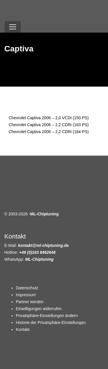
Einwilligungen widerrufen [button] (39, 308)
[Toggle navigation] (13, 27)
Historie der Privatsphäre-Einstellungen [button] (51, 322)
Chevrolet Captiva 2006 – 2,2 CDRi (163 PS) (49, 124)
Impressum (26, 294)
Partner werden (29, 301)
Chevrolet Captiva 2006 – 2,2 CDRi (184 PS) (49, 131)
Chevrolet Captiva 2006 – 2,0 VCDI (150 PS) (49, 117)
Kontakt (22, 329)
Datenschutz (27, 288)
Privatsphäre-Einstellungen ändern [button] (47, 315)
